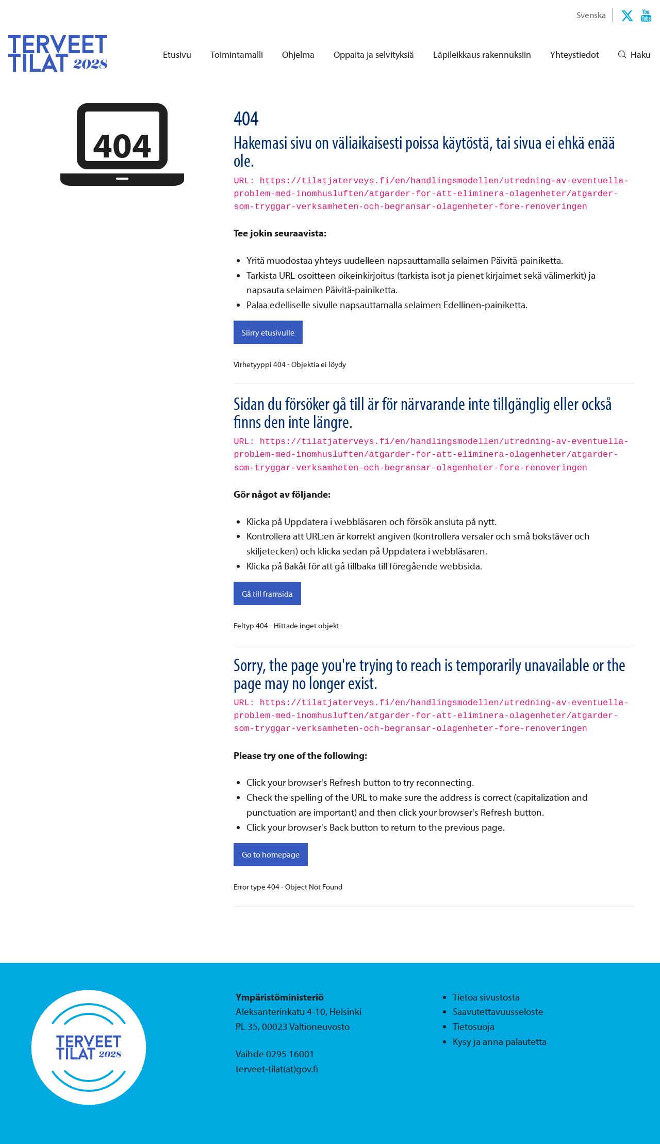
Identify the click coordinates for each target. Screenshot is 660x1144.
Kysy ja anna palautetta (500, 1041)
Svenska (591, 14)
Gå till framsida (267, 594)
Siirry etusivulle (268, 332)
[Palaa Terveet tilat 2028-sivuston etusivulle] (49, 53)
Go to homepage (271, 854)
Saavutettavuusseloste (498, 1011)
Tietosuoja (473, 1026)
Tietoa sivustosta (486, 997)
